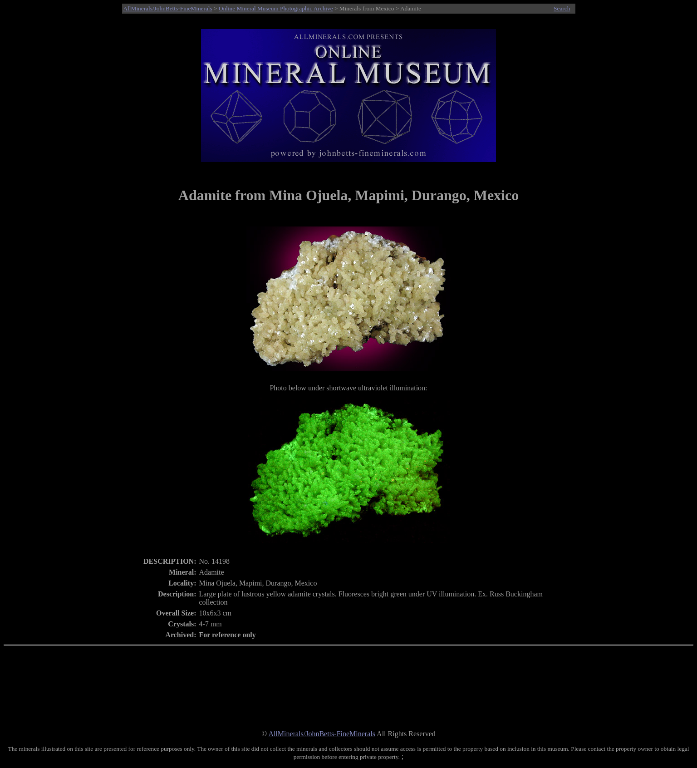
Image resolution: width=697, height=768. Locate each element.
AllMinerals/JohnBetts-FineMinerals (167, 8)
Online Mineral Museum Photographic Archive (276, 8)
